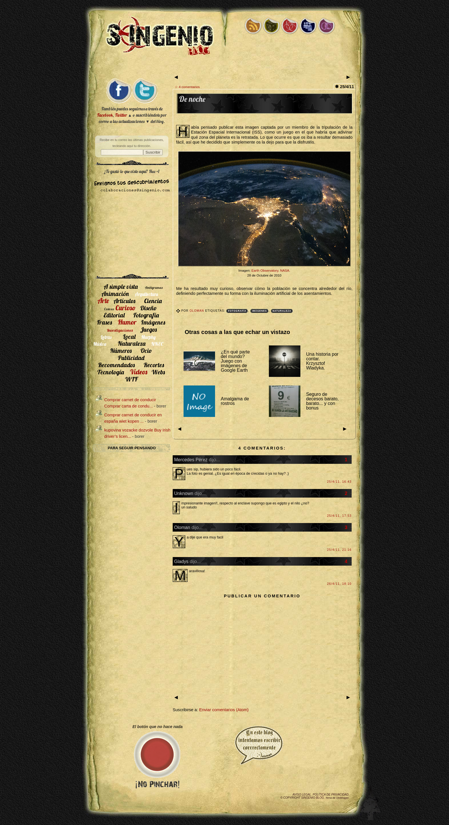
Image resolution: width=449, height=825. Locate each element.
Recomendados (116, 365)
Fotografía (237, 311)
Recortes (153, 365)
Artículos (124, 301)
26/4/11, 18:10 (339, 583)
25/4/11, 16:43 (339, 481)
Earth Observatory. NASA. (270, 270)
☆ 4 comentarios (187, 87)
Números (121, 350)
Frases (104, 322)
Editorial (114, 315)
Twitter (121, 115)
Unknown (183, 493)
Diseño (148, 308)
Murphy (148, 337)
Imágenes (259, 311)
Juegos (148, 329)
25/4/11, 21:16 (339, 549)
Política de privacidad (330, 794)
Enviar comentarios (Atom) (224, 709)
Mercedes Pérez (191, 459)
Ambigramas (154, 287)
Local (129, 336)
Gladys (181, 561)
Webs (158, 372)
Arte (103, 300)
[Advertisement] (224, 68)
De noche (192, 99)
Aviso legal (301, 794)
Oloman (197, 310)
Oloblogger (342, 797)
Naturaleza (282, 311)
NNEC (157, 344)
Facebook (105, 115)
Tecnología (110, 372)
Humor (127, 322)
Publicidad (131, 357)
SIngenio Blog (312, 797)
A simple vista (121, 286)
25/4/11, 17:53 (339, 515)
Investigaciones (120, 330)
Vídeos (138, 371)
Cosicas (109, 309)
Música (99, 344)
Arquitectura (146, 294)
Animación (115, 293)
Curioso (125, 307)
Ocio (146, 350)
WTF (131, 379)
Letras (106, 337)
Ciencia (153, 301)
